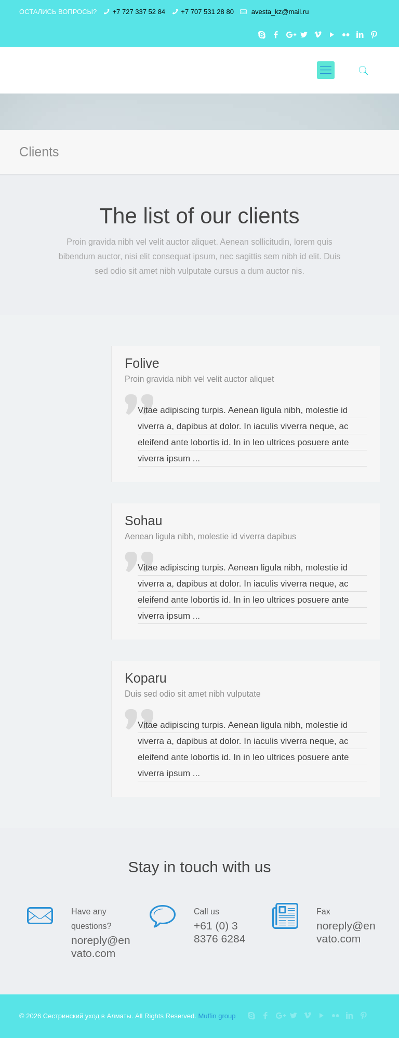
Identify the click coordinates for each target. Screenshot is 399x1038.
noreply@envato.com (100, 946)
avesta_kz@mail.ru (279, 12)
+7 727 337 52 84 (139, 12)
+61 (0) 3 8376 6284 (219, 932)
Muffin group (216, 1016)
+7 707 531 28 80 (207, 12)
